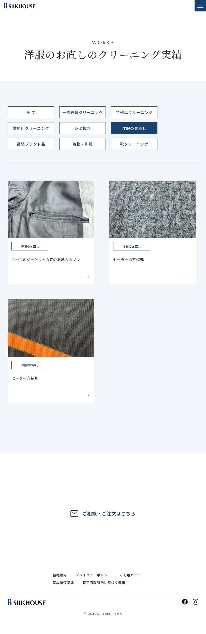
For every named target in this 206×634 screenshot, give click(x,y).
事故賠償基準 (63, 582)
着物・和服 (82, 144)
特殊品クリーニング (134, 112)
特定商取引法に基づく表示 (104, 583)
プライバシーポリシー (93, 575)
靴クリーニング (134, 144)
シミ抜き (83, 128)
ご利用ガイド (130, 575)
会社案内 (60, 575)
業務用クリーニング (31, 128)
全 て (31, 112)
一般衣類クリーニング (82, 112)
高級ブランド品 (31, 144)
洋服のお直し (134, 128)
